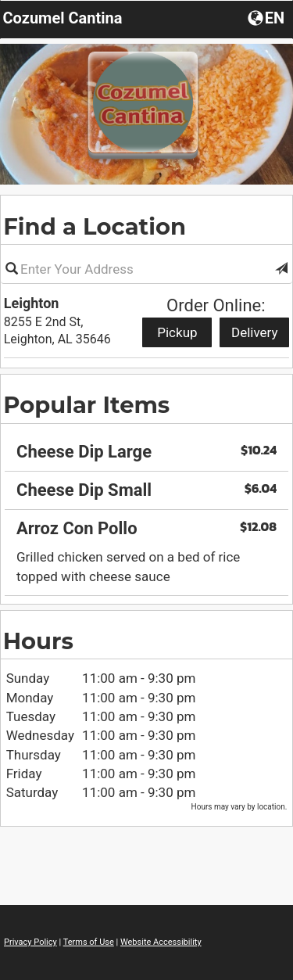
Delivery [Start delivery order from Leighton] (254, 332)
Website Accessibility (161, 942)
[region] (146, 508)
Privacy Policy (30, 942)
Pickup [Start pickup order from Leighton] (177, 332)
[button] (281, 269)
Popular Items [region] (86, 404)
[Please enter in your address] (146, 269)
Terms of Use (88, 942)
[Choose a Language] (267, 17)
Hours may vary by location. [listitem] (239, 806)
